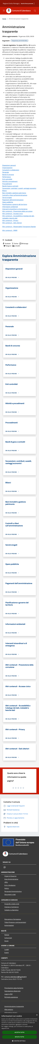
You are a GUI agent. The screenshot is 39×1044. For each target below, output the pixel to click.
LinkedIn (16, 246)
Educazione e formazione (12, 919)
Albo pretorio (8, 1009)
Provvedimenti (7, 184)
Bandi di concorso (8, 174)
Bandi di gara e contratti (10, 186)
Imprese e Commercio (11, 907)
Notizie (6, 935)
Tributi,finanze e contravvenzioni (15, 922)
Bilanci (4, 190)
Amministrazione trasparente (14, 1006)
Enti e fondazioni (9, 885)
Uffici (6, 882)
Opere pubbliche (7, 202)
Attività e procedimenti (10, 181)
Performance (6, 177)
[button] (19, 1041)
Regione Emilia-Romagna (11, 3)
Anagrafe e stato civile (11, 904)
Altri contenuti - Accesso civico (12, 213)
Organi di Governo (10, 876)
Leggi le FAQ (8, 994)
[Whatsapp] (5, 867)
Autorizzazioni (9, 925)
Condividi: (7, 240)
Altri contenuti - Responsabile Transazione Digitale (19, 226)
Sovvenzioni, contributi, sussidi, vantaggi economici (19, 188)
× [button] (37, 1015)
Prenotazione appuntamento (13, 988)
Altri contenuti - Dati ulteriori (12, 223)
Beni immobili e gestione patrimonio (14, 193)
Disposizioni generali (9, 165)
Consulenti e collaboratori (10, 170)
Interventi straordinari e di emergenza (14, 209)
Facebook (6, 243)
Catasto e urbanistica (11, 910)
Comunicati (8, 938)
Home (4, 19)
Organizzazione (7, 167)
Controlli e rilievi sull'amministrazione (14, 195)
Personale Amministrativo (13, 891)
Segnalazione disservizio (12, 991)
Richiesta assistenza (11, 997)
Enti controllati (7, 179)
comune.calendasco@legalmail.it (15, 977)
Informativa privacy (10, 1012)
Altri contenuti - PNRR (9, 230)
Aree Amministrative (11, 879)
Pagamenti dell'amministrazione (12, 200)
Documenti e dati (10, 894)
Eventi (6, 952)
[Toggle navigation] (4, 10)
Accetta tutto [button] (19, 1032)
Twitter (14, 243)
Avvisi (6, 941)
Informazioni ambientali (10, 207)
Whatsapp (23, 243)
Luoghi (6, 949)
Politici (6, 888)
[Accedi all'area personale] (27, 3)
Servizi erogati (7, 197)
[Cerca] (35, 11)
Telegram (7, 246)
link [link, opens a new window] (8, 1028)
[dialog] (19, 1028)
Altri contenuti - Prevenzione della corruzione (17, 211)
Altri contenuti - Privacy (10, 220)
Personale (5, 172)
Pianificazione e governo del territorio (14, 204)
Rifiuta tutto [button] (19, 1037)
